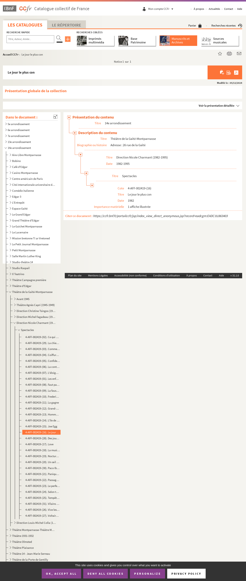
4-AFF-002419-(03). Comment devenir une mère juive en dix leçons (42, 349)
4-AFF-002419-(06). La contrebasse (42, 367)
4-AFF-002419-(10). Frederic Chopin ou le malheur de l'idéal (42, 396)
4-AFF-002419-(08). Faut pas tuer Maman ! (42, 384)
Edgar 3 (16, 196)
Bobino (16, 161)
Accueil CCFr (10, 54)
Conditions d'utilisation (166, 275)
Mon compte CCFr (161, 9)
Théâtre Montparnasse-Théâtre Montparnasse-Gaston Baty (33, 530)
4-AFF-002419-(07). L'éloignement (42, 373)
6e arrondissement (19, 130)
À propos (199, 9)
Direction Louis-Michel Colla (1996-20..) (36, 523)
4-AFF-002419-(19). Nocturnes (42, 456)
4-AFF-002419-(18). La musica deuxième (42, 450)
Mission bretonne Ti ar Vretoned (31, 238)
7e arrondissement (19, 136)
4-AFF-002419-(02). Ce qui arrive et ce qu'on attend (42, 337)
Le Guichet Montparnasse (27, 226)
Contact (228, 9)
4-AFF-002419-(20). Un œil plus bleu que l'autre (42, 462)
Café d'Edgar (19, 167)
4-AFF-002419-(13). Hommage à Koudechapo (42, 414)
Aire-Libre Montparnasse (26, 155)
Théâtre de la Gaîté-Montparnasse (32, 292)
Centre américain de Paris (27, 179)
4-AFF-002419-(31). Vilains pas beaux (42, 504)
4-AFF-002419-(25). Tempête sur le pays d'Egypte (42, 498)
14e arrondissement (19, 148)
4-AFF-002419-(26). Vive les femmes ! (42, 509)
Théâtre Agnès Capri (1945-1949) (36, 305)
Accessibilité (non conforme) (130, 275)
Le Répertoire (66, 25)
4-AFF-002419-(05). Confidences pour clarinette (42, 361)
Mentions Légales (98, 275)
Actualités (214, 9)
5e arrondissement (19, 124)
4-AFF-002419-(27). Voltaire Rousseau (42, 515)
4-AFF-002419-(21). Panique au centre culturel (42, 474)
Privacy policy (186, 573)
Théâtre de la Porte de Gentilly (30, 559)
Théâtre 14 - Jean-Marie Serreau (31, 553)
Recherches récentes (226, 25)
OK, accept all (61, 573)
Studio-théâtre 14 (22, 262)
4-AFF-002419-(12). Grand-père (42, 408)
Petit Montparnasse (23, 250)
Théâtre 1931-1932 (23, 536)
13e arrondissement (19, 142)
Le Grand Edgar (21, 214)
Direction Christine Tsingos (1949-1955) (36, 311)
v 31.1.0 (234, 275)
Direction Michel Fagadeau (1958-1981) (36, 317)
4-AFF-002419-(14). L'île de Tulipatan (42, 420)
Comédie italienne (23, 190)
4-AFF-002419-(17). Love (39, 444)
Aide (239, 9)
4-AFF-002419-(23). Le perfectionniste (42, 486)
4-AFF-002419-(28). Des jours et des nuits (42, 438)
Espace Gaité (19, 208)
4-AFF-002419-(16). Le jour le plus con (42, 432)
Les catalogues (25, 25)
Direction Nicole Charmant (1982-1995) (36, 323)
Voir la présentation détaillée (216, 105)
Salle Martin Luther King (26, 256)
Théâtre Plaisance (23, 548)
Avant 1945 (23, 299)
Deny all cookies (105, 573)
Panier (195, 25)
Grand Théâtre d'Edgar (25, 220)
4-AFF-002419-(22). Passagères (42, 480)
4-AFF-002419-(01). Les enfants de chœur (42, 378)
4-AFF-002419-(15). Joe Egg (41, 426)
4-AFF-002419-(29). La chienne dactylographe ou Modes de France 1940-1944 (42, 343)
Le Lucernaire (20, 232)
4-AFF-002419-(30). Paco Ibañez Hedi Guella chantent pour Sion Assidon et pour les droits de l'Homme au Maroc (42, 468)
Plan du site (74, 275)
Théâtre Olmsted (22, 542)
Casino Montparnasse (25, 173)
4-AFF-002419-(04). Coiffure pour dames (42, 355)
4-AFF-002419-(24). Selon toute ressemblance (42, 492)
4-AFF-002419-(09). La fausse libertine (42, 390)
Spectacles (27, 330)
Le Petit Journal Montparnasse (30, 244)
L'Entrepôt (18, 202)
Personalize (147, 573)
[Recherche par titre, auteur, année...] (30, 39)
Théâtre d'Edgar (21, 286)
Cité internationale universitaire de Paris (33, 184)
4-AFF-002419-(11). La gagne (42, 402)
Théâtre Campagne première (29, 280)
